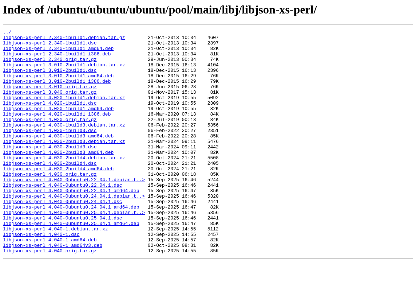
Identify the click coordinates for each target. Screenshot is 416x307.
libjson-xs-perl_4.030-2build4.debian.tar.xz (64, 183)
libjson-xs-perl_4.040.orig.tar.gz (49, 295)
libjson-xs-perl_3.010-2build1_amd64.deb (58, 85)
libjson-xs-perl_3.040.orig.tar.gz (49, 105)
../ (7, 33)
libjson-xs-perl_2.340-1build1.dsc (49, 46)
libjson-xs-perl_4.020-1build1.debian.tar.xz (64, 111)
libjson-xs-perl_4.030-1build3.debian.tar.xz (64, 144)
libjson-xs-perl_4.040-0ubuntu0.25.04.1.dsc (62, 256)
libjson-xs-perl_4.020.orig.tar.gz (49, 138)
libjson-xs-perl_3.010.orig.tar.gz (49, 98)
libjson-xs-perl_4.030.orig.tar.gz (49, 203)
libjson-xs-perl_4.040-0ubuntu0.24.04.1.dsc (62, 236)
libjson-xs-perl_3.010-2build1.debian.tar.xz (64, 72)
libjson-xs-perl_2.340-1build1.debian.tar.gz (64, 39)
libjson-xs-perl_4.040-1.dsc (41, 275)
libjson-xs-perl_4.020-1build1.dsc (49, 118)
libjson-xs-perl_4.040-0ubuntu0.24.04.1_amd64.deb (71, 243)
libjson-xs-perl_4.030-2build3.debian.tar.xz (64, 164)
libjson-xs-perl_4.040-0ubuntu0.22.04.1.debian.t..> (74, 210)
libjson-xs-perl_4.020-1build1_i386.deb (57, 131)
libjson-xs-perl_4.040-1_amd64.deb (49, 282)
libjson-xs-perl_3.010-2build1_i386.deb (57, 92)
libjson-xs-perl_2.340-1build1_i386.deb (57, 59)
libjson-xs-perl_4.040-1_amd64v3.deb (52, 288)
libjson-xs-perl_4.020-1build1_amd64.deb (58, 124)
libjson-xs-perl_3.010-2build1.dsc (49, 78)
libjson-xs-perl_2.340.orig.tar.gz (49, 65)
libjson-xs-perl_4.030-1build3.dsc (49, 151)
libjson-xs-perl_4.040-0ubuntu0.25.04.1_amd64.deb (71, 262)
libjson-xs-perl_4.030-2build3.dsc (49, 170)
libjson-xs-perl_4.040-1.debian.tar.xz (55, 269)
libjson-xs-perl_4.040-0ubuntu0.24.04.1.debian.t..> (74, 229)
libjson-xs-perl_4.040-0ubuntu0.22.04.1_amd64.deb (71, 223)
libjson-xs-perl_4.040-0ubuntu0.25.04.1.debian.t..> (74, 249)
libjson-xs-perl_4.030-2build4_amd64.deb (58, 197)
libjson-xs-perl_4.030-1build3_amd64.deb (58, 157)
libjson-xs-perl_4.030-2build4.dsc (49, 190)
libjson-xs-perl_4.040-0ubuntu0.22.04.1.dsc (62, 216)
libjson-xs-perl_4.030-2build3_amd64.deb (58, 177)
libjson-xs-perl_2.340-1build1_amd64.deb (58, 52)
